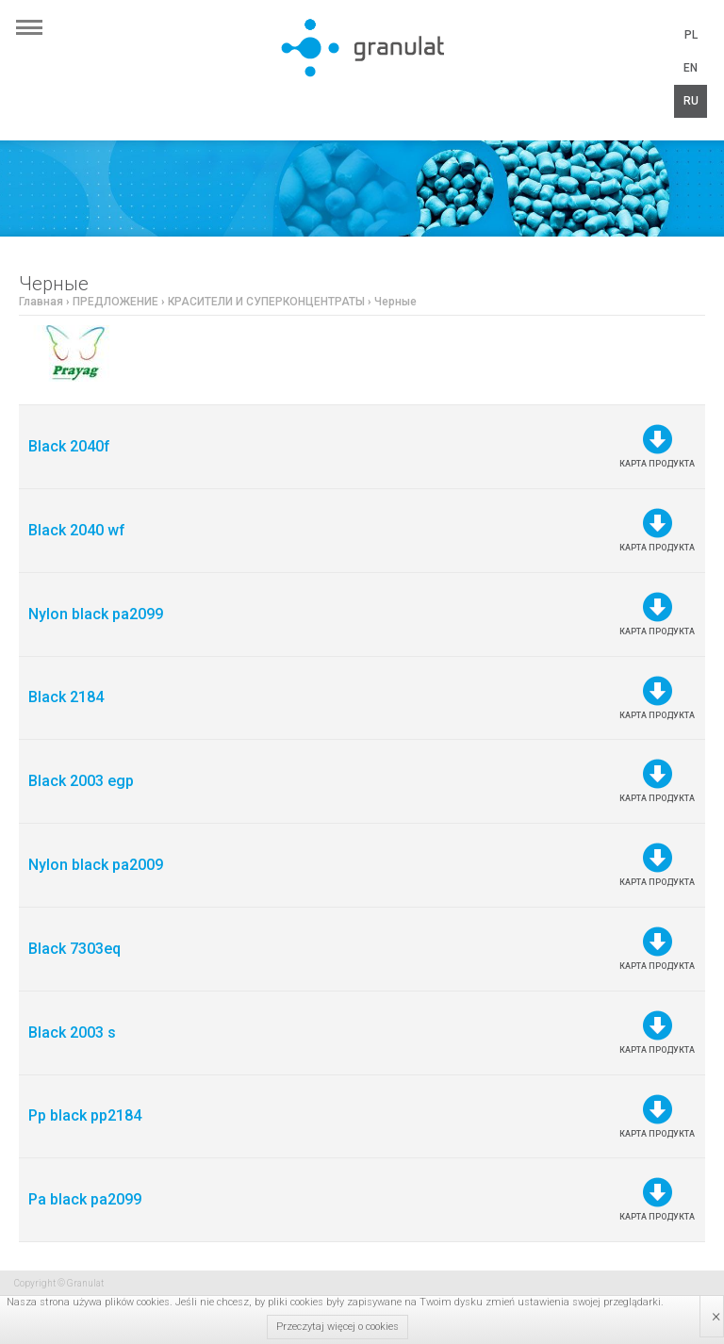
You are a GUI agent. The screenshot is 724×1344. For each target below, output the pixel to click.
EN (690, 67)
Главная (41, 301)
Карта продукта (657, 446)
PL (691, 34)
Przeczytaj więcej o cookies (337, 1326)
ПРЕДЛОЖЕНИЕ (115, 301)
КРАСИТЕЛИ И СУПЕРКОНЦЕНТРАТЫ (266, 301)
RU (691, 100)
